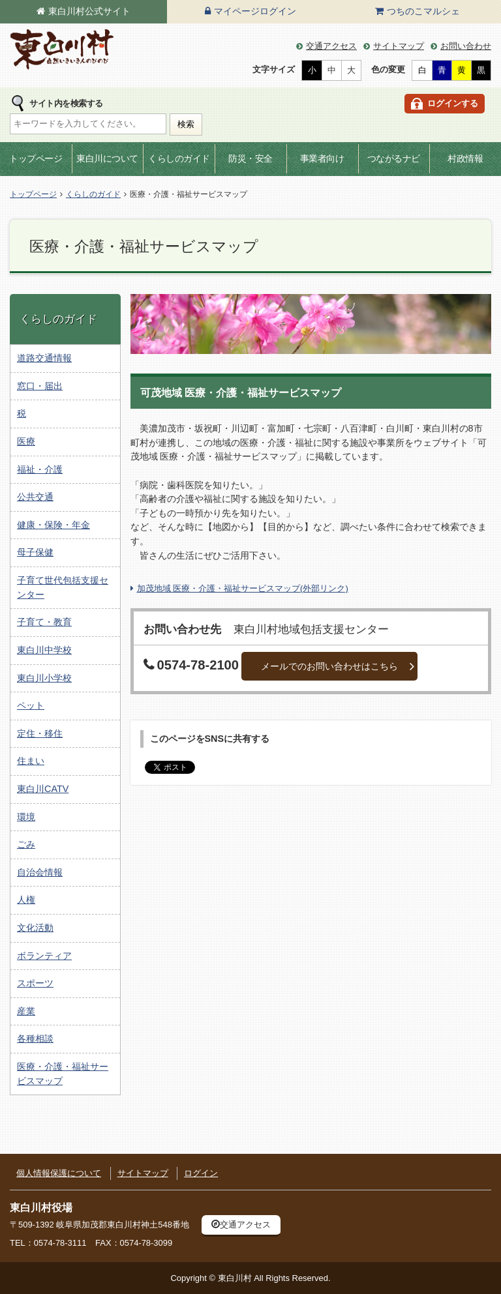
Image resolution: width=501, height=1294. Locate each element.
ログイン (201, 1173)
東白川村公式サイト (89, 11)
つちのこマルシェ (423, 11)
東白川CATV (42, 789)
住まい (30, 761)
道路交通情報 (44, 358)
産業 (26, 1011)
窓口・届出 (40, 386)
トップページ (35, 158)
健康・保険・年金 (53, 525)
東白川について (107, 158)
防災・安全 (250, 158)
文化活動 (35, 927)
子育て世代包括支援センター (62, 587)
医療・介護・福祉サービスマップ (62, 1073)
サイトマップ (398, 46)
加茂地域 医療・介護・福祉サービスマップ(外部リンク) (242, 588)
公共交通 (35, 497)
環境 (26, 817)
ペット (30, 705)
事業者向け (322, 158)
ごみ (26, 844)
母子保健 (35, 552)
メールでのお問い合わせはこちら (329, 666)
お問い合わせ (465, 46)
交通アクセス (331, 46)
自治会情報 (40, 872)
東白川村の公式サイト (62, 49)
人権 (26, 899)
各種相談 (35, 1038)
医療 (26, 441)
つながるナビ (393, 158)
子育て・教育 (44, 622)
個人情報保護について (58, 1173)
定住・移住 (40, 733)
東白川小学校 (44, 678)
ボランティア (44, 955)
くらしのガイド (179, 158)
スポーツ (35, 983)
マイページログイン (255, 11)
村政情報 (465, 158)
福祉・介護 (40, 469)
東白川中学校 (44, 650)
